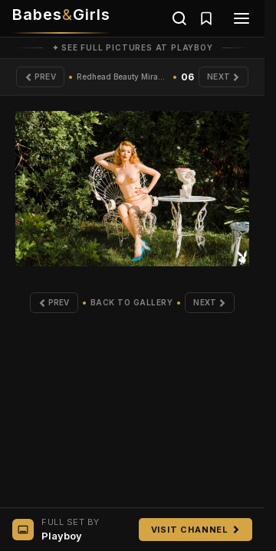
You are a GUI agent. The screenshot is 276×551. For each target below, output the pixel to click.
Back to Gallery (131, 302)
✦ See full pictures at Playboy (132, 47)
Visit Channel (195, 529)
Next (223, 76)
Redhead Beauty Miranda (123, 76)
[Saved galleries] (206, 18)
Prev (40, 76)
